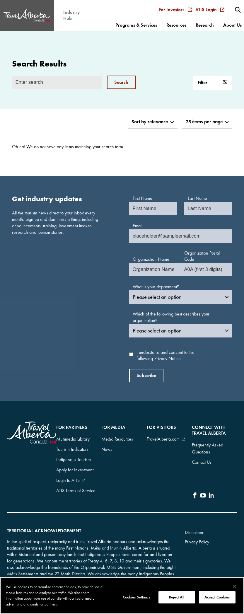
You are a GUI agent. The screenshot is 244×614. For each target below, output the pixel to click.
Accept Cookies (217, 597)
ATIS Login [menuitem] (211, 5)
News (106, 444)
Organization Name (151, 259)
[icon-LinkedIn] (211, 488)
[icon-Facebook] (195, 488)
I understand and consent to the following (165, 355)
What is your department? (156, 287)
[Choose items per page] (206, 122)
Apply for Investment (74, 458)
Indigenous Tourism (73, 451)
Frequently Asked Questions (207, 446)
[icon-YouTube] (203, 488)
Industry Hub (71, 10)
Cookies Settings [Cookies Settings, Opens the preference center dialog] (136, 597)
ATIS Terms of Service (75, 472)
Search (121, 82)
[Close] (234, 586)
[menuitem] (238, 5)
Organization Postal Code (202, 256)
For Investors (177, 5)
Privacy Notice (167, 358)
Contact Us (201, 457)
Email (137, 226)
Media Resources (117, 437)
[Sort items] (149, 122)
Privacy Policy (197, 532)
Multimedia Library (73, 437)
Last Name (197, 198)
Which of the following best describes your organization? (171, 317)
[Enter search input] (57, 82)
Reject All (176, 597)
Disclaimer (194, 522)
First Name (142, 198)
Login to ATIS (68, 465)
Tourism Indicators (72, 444)
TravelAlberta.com (163, 437)
